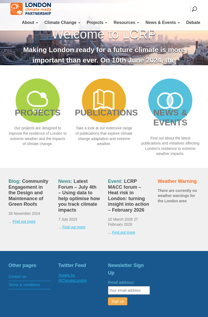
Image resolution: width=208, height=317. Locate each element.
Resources (126, 22)
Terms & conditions (24, 285)
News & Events (162, 22)
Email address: (121, 282)
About (30, 22)
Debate (193, 22)
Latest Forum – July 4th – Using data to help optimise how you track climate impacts (79, 196)
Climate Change (62, 22)
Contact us (17, 276)
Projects (97, 22)
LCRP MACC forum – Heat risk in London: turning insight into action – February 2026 (128, 196)
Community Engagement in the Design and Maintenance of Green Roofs (28, 193)
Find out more (24, 221)
